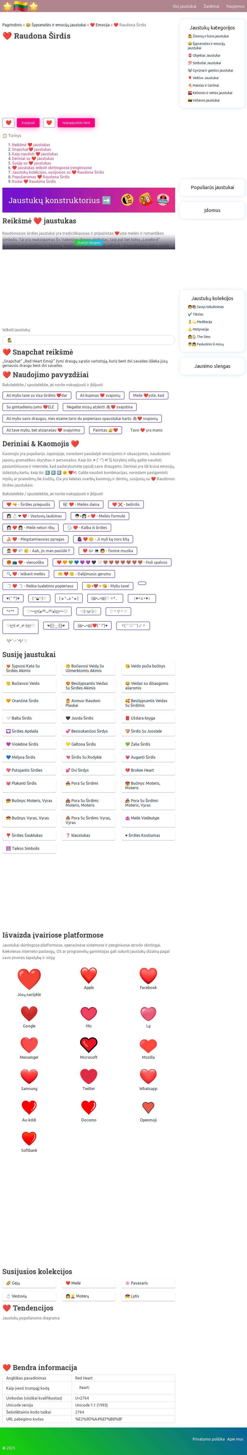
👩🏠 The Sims (199, 337)
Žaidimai (211, 6)
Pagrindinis (12, 25)
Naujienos (235, 6)
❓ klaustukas (78, 835)
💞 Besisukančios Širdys (87, 731)
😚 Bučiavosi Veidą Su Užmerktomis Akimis (85, 668)
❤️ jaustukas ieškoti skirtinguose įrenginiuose (52, 167)
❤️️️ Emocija (100, 25)
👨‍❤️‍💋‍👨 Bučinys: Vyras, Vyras (27, 818)
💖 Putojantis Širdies (24, 770)
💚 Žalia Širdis (137, 744)
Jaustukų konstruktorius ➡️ (59, 200)
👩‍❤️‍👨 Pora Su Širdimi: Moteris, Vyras (141, 802)
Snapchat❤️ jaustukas (31, 149)
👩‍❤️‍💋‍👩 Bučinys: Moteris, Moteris (142, 785)
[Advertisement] (88, 79)
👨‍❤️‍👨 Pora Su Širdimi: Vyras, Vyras (88, 820)
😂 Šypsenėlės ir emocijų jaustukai (56, 25)
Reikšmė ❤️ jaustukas (31, 145)
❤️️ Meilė (73, 1283)
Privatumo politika (209, 1439)
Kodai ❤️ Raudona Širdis (34, 181)
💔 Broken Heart (139, 770)
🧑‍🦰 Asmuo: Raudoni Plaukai (83, 703)
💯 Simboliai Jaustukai (204, 63)
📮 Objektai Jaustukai (204, 55)
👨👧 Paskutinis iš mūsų (206, 344)
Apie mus (235, 1439)
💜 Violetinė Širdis (22, 744)
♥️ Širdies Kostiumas (142, 835)
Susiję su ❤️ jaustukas (31, 163)
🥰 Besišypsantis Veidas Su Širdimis (146, 703)
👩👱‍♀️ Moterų (77, 1296)
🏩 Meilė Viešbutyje (142, 818)
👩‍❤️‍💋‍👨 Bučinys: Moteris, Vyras (29, 800)
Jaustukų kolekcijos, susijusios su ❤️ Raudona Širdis (58, 172)
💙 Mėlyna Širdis (20, 757)
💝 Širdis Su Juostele (143, 731)
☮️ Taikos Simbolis (23, 848)
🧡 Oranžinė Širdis (22, 701)
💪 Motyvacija (198, 329)
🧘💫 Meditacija (200, 322)
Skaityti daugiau (89, 243)
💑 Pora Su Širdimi (82, 783)
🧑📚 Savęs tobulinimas (206, 307)
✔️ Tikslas (195, 314)
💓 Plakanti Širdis (21, 783)
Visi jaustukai (184, 6)
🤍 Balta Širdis (19, 718)
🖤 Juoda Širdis (79, 718)
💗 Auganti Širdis (140, 757)
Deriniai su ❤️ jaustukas (33, 158)
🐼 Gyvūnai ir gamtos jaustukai (210, 70)
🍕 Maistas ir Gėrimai (203, 85)
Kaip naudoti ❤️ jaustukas (35, 154)
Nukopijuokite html (76, 123)
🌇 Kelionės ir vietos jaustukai (210, 93)
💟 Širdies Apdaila (22, 731)
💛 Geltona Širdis (81, 744)
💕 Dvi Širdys (77, 770)
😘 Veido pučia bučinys (145, 666)
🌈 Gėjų (13, 1283)
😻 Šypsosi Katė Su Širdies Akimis (23, 668)
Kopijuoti (28, 123)
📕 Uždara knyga (140, 718)
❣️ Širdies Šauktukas (24, 835)
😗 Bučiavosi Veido (23, 683)
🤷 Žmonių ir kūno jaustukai (208, 36)
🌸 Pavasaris (136, 1283)
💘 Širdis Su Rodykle (84, 757)
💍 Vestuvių (16, 1296)
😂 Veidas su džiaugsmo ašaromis (146, 685)
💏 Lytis (132, 1296)
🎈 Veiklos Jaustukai (203, 78)
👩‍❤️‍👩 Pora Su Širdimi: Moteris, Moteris (82, 802)
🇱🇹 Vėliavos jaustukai (204, 100)
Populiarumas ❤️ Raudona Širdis (41, 177)
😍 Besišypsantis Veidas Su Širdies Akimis (87, 685)
